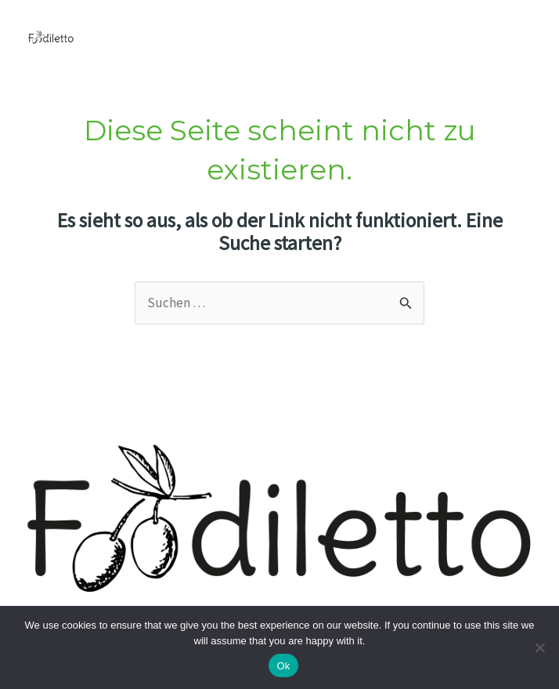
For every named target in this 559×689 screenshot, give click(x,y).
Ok (283, 666)
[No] (539, 647)
